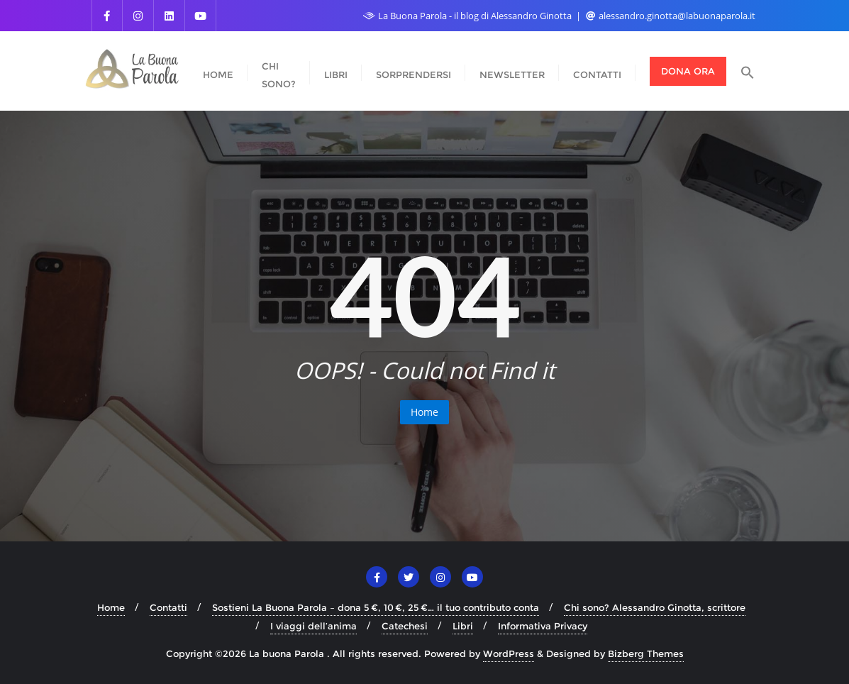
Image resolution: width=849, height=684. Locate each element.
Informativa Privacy (542, 625)
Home (424, 412)
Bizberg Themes (646, 653)
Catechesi (405, 625)
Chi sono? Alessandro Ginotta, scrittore (654, 607)
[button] (747, 72)
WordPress (508, 653)
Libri (463, 625)
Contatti (168, 607)
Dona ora (688, 71)
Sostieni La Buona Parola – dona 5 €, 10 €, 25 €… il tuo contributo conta (375, 607)
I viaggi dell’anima (313, 625)
